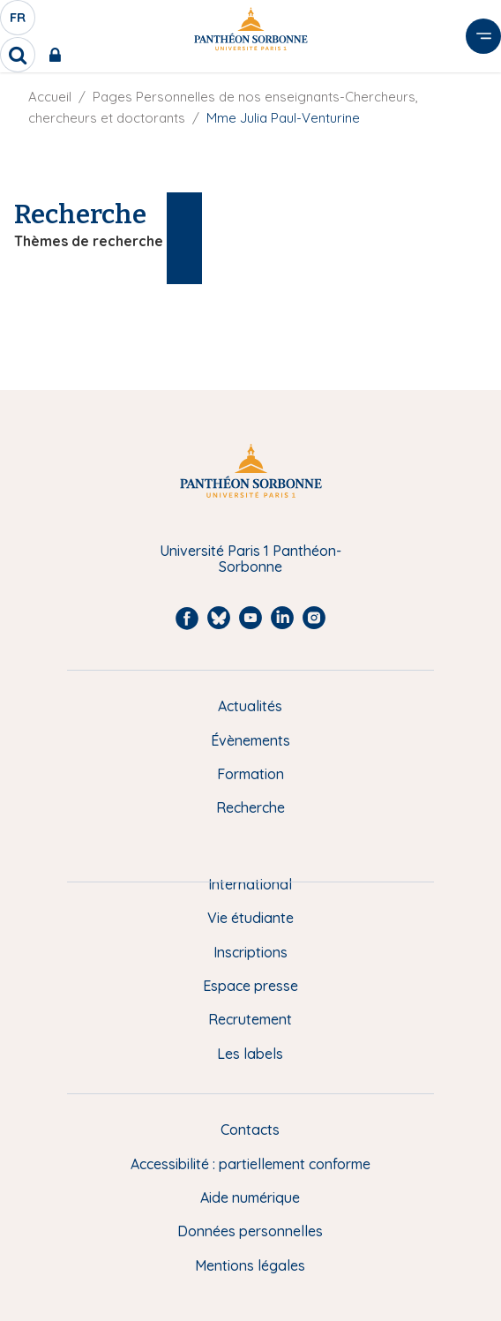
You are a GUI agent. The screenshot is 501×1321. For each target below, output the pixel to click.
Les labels (250, 1054)
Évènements (250, 740)
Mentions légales (250, 1265)
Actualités (250, 706)
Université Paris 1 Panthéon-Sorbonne (250, 559)
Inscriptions (250, 952)
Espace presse (250, 986)
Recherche (250, 807)
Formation (250, 774)
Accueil (49, 96)
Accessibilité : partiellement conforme (250, 1164)
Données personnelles (250, 1231)
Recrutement (250, 1019)
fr (18, 22)
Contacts (250, 1129)
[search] (17, 54)
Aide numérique (250, 1197)
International (250, 884)
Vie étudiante (250, 918)
